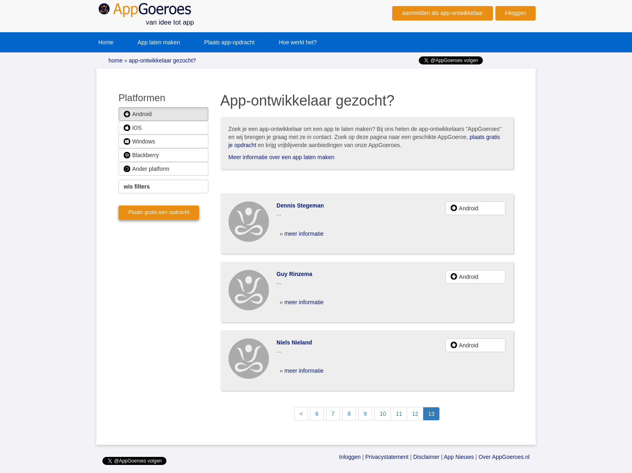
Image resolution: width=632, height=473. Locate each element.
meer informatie (304, 233)
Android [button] (138, 114)
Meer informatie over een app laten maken (282, 157)
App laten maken (158, 42)
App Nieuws (459, 457)
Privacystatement (386, 457)
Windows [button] (139, 141)
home (115, 60)
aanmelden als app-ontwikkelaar (442, 13)
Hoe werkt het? (298, 42)
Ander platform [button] (146, 169)
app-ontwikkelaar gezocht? (161, 60)
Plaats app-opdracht (229, 42)
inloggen (515, 13)
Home (105, 42)
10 (383, 414)
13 (431, 414)
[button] (163, 186)
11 (399, 414)
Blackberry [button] (141, 155)
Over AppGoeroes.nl (504, 457)
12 (415, 414)
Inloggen (350, 457)
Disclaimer (426, 457)
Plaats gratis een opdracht (158, 212)
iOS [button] (132, 127)
